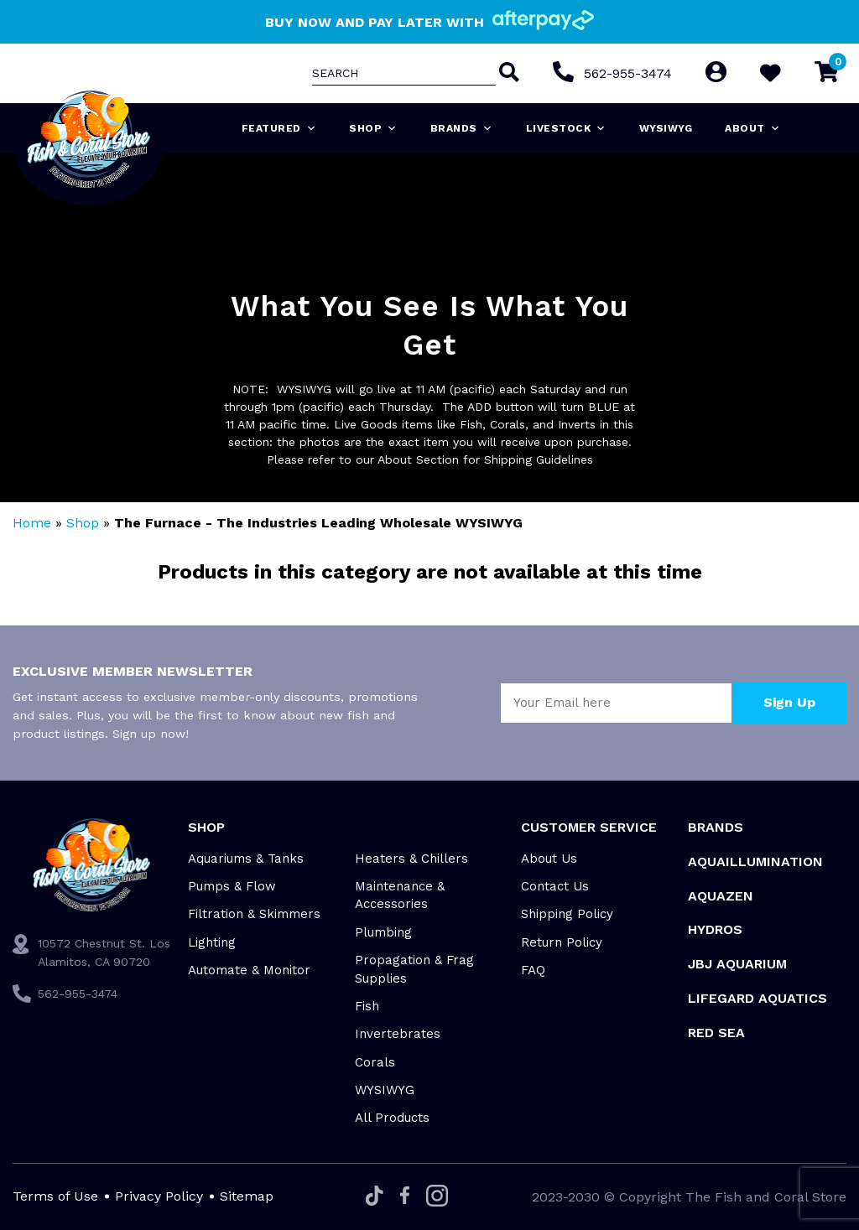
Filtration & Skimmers (254, 913)
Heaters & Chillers (411, 858)
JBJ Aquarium (737, 964)
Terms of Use (55, 1196)
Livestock (566, 128)
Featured (279, 128)
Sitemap (246, 1196)
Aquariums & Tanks (246, 858)
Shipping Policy (567, 913)
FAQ (533, 970)
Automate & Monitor (249, 970)
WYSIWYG (666, 128)
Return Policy (561, 942)
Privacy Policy (159, 1196)
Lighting (212, 942)
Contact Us (555, 886)
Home (32, 523)
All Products (392, 1117)
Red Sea (716, 1033)
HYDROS (715, 929)
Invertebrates (397, 1033)
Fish (367, 1006)
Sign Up (789, 702)
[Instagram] (437, 1197)
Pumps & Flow (232, 886)
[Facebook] (404, 1196)
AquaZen (720, 896)
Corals (375, 1062)
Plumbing (383, 932)
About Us (549, 858)
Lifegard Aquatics (757, 998)
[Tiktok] (374, 1197)
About (752, 128)
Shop (373, 128)
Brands (461, 128)
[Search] (507, 74)
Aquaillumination (755, 861)
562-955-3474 (628, 73)
